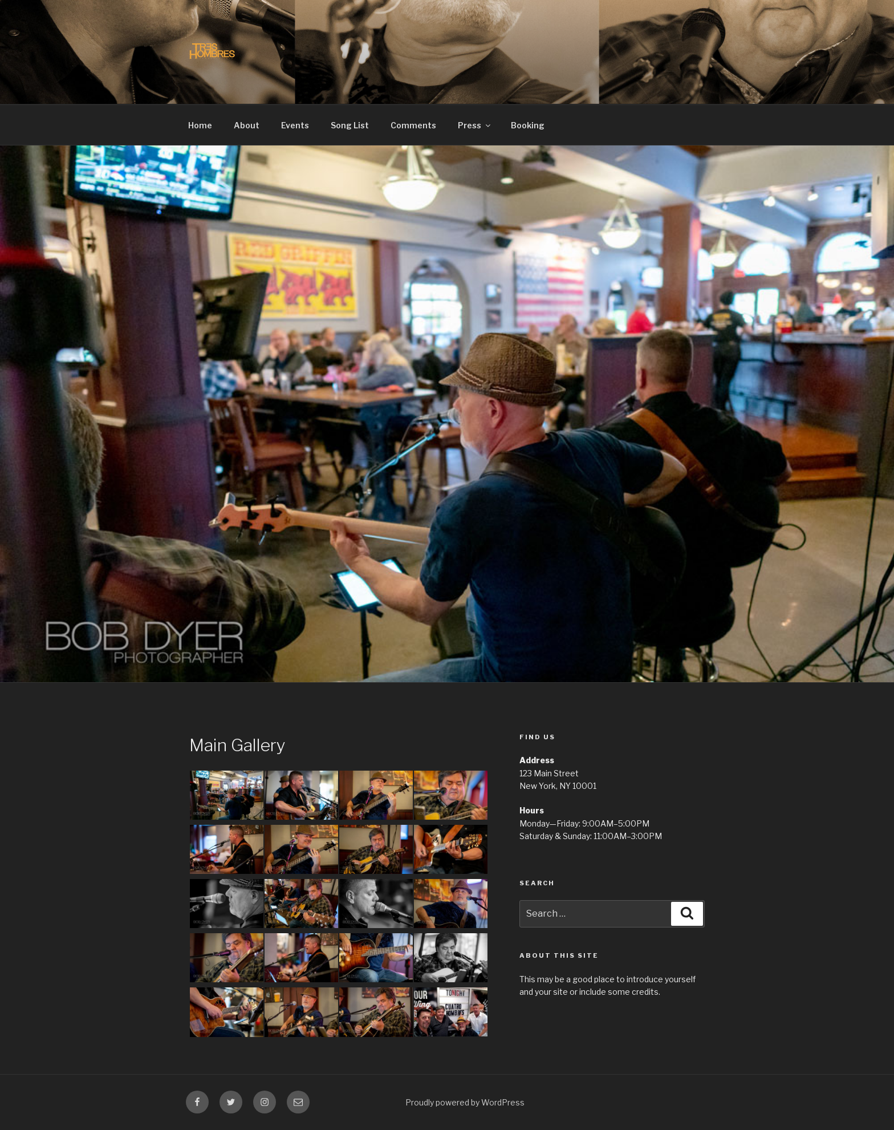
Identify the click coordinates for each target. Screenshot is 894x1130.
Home (200, 125)
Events (295, 125)
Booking (527, 125)
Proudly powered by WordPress (465, 1102)
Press (475, 125)
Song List (350, 125)
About (246, 125)
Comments (413, 125)
